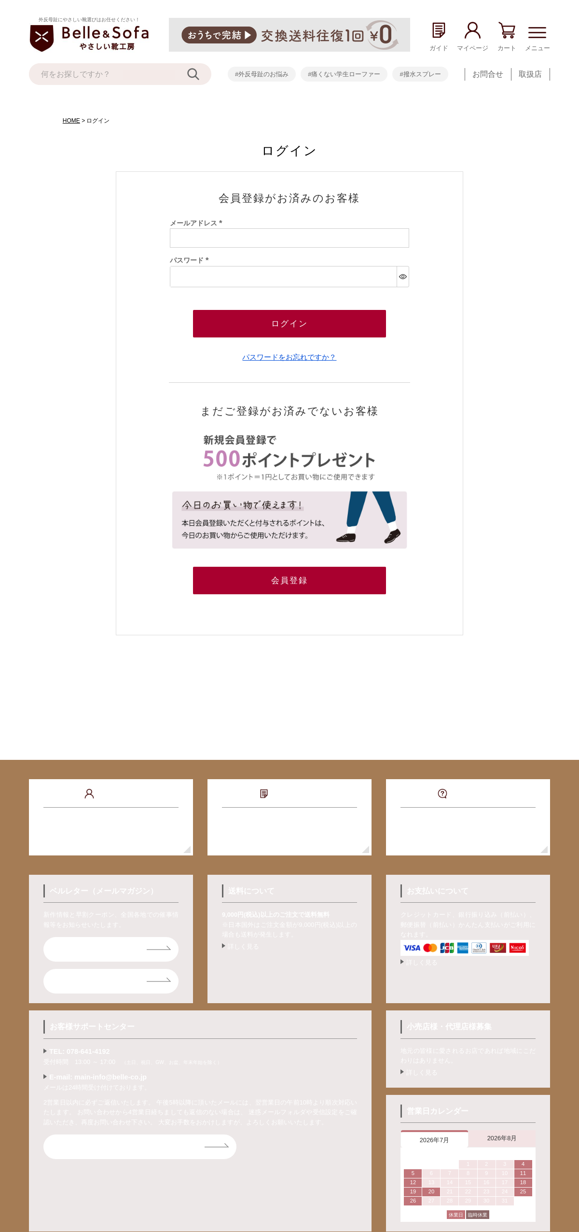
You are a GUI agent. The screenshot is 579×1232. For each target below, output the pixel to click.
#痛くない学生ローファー (344, 74)
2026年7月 (435, 1140)
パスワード (191, 260)
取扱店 (530, 74)
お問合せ (487, 74)
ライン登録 (78, 981)
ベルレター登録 (86, 949)
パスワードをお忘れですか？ (289, 357)
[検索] (199, 74)
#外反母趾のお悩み (262, 74)
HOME (71, 120)
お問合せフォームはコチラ (105, 1147)
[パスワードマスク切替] (403, 276)
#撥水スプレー (420, 74)
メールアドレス (198, 223)
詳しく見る (243, 946)
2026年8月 (502, 1138)
